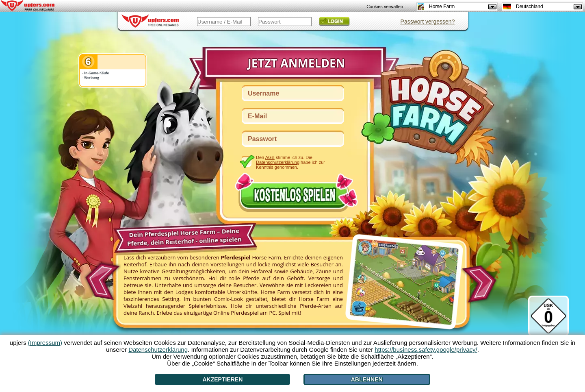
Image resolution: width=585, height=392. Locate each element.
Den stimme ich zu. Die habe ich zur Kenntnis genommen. (290, 162)
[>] (482, 284)
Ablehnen (367, 379)
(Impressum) (45, 342)
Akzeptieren (222, 379)
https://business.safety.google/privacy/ (426, 349)
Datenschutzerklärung (277, 162)
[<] (101, 278)
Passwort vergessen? (428, 21)
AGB (270, 157)
